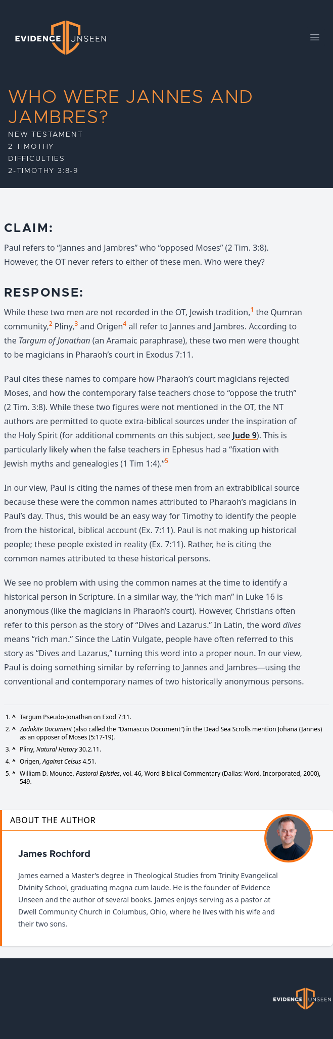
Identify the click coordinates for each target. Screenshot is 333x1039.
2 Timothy (31, 146)
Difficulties (36, 158)
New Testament (45, 134)
